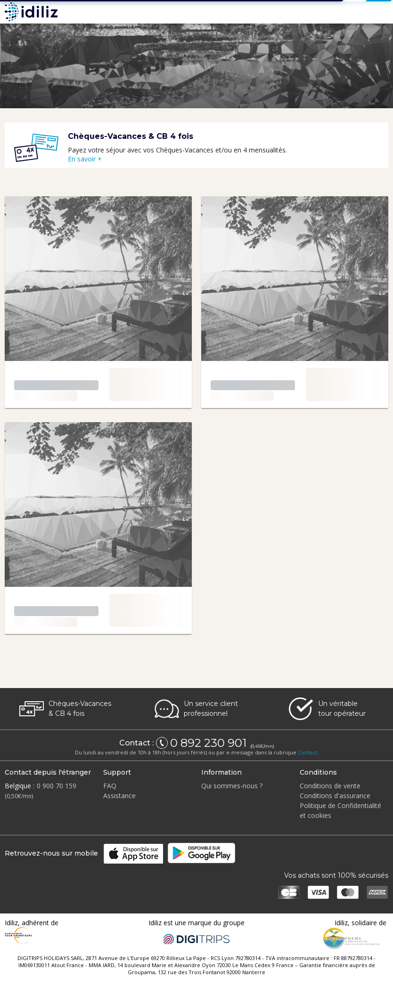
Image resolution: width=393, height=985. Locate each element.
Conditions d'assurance (335, 795)
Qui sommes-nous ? (231, 785)
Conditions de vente (330, 785)
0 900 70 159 (56, 785)
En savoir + (85, 158)
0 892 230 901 (209, 743)
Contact (307, 752)
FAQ (109, 785)
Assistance (119, 795)
